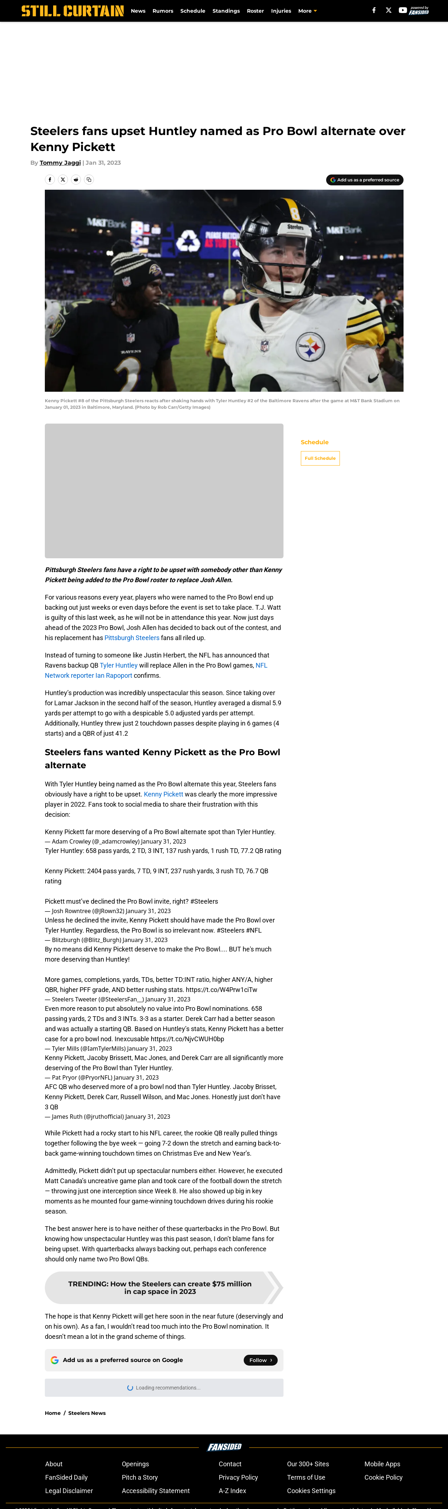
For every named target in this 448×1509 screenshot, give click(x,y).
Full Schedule (320, 458)
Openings (135, 1464)
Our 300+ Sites (308, 1464)
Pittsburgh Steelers (131, 638)
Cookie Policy (383, 1477)
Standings (226, 11)
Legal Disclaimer (69, 1491)
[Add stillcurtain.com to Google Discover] (365, 180)
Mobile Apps (382, 1464)
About (54, 1464)
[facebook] (374, 10)
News (138, 11)
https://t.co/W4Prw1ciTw (221, 989)
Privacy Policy (238, 1477)
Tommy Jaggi (60, 162)
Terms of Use (306, 1477)
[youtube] (403, 10)
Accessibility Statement (156, 1491)
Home (53, 1413)
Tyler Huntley (119, 665)
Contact (230, 1464)
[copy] (89, 180)
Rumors (163, 11)
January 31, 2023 (163, 841)
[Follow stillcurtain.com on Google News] (261, 1360)
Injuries (281, 11)
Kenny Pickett (163, 794)
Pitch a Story (140, 1477)
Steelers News (87, 1413)
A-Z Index (232, 1491)
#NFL (254, 930)
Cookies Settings (311, 1491)
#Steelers (204, 901)
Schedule (192, 11)
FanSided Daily (66, 1477)
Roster (255, 11)
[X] (389, 10)
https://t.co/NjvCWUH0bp (187, 1039)
